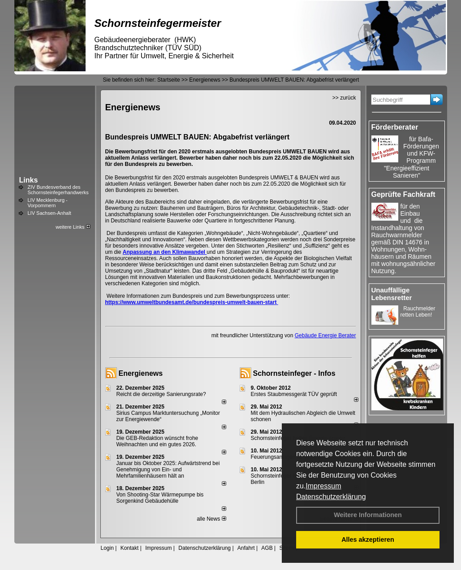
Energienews (141, 373)
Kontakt (130, 548)
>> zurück (344, 98)
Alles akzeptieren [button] (367, 539)
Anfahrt (246, 548)
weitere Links (73, 227)
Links (28, 180)
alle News (211, 519)
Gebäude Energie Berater (325, 335)
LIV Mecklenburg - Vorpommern (48, 202)
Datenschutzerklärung (331, 496)
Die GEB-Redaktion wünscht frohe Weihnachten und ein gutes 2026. (157, 441)
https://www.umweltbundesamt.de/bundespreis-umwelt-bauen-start (191, 302)
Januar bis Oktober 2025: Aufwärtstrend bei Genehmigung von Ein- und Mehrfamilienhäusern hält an (168, 469)
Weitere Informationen (368, 514)
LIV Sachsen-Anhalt (49, 213)
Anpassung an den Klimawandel (165, 252)
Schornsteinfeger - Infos (294, 373)
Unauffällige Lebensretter (391, 293)
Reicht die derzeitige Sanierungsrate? (165, 394)
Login (107, 548)
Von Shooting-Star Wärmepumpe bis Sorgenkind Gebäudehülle (160, 498)
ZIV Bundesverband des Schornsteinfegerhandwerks (58, 189)
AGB (266, 548)
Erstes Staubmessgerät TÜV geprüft (294, 394)
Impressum (323, 486)
